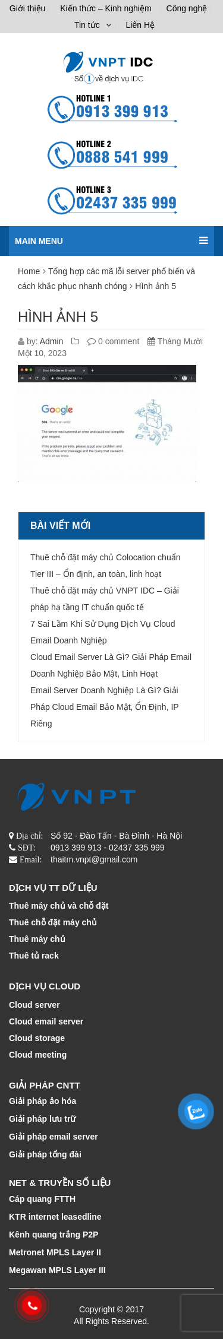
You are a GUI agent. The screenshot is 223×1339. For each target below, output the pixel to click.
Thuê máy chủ (37, 939)
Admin (52, 341)
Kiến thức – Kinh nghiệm (105, 8)
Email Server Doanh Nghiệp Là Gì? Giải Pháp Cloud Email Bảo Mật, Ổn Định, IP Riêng (104, 707)
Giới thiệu (28, 8)
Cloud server (34, 1005)
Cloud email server (46, 1021)
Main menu (111, 236)
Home (29, 271)
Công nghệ (187, 8)
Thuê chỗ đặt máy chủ (53, 922)
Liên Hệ (140, 25)
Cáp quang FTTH (42, 1199)
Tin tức (87, 25)
